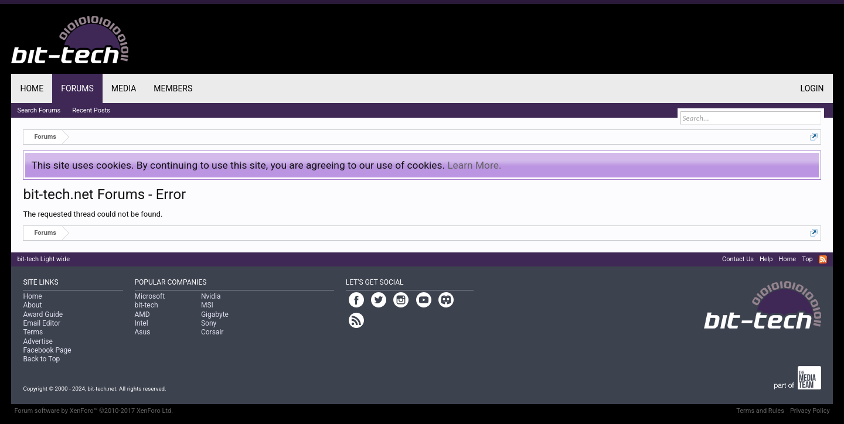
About (32, 305)
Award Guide (43, 314)
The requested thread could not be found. (92, 214)
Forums (77, 88)
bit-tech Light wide (43, 259)
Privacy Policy (810, 411)
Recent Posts (91, 110)
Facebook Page (47, 350)
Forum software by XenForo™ (93, 411)
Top (807, 259)
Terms (33, 332)
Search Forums (38, 110)
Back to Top (41, 359)
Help (766, 259)
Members (173, 88)
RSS (823, 259)
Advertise (37, 341)
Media (123, 88)
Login (812, 88)
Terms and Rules (760, 411)
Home (31, 88)
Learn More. (474, 165)
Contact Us (738, 259)
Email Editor (41, 323)
